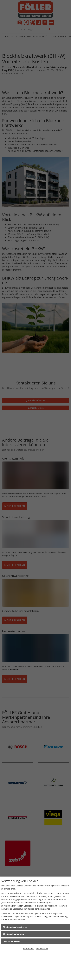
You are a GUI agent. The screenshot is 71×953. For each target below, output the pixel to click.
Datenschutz (42, 948)
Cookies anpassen (11, 941)
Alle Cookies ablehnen (13, 934)
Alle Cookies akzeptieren (15, 927)
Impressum (28, 948)
